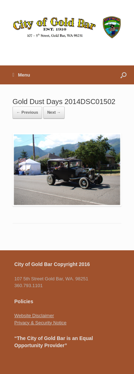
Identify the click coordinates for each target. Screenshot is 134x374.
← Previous (27, 112)
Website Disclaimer (34, 315)
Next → (54, 112)
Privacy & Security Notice (40, 322)
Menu (21, 75)
